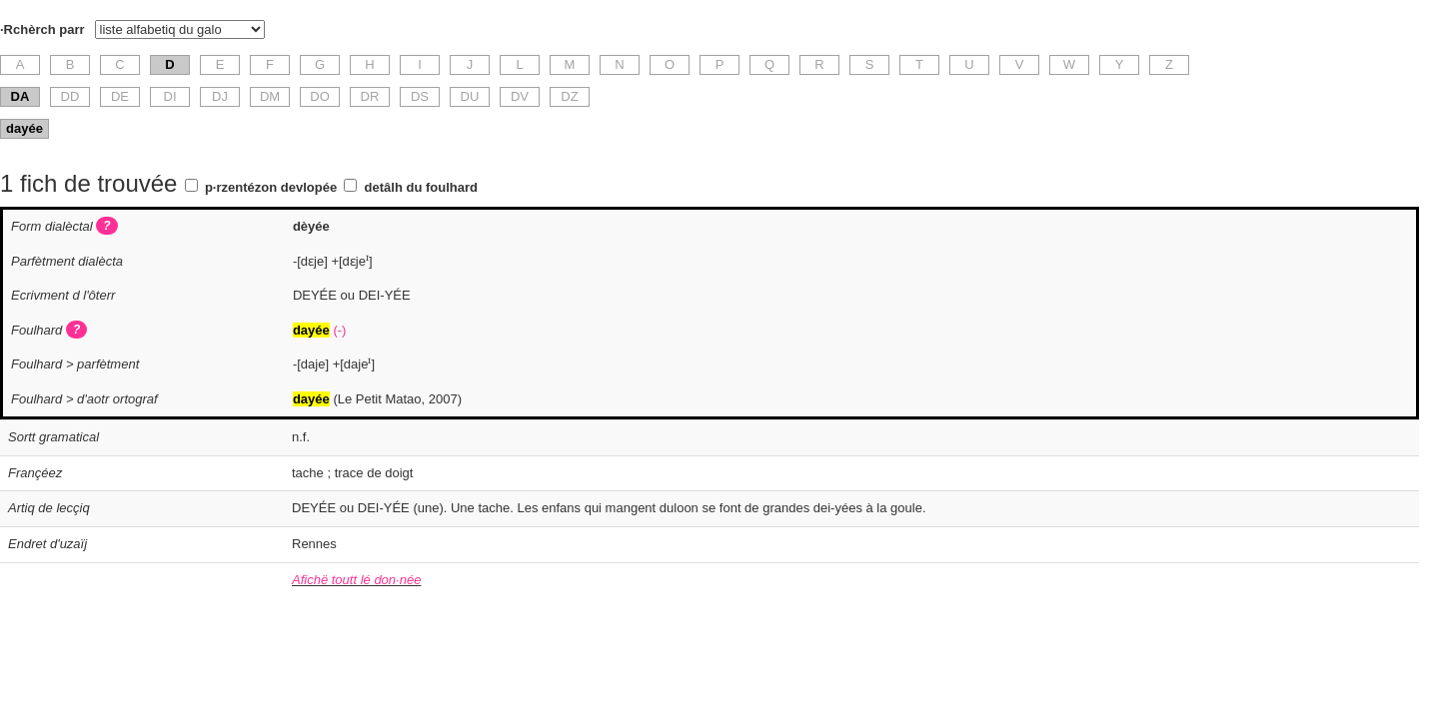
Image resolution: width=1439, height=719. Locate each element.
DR (370, 96)
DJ (220, 96)
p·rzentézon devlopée (271, 187)
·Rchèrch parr (42, 29)
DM (270, 96)
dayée (24, 128)
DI (170, 96)
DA (20, 96)
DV (520, 96)
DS (420, 96)
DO (320, 96)
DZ (569, 96)
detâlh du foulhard (421, 187)
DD (70, 96)
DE (120, 96)
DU (470, 96)
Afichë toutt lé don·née (356, 579)
